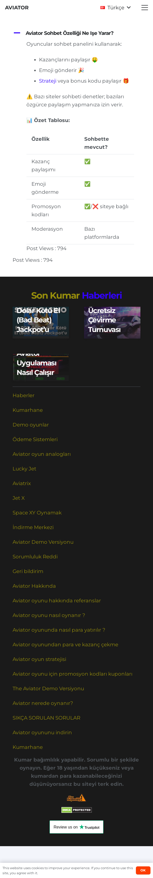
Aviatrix (22, 483)
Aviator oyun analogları (42, 454)
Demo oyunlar (31, 425)
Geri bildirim (28, 571)
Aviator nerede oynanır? (43, 703)
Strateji (47, 81)
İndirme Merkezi (33, 527)
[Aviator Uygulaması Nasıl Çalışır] (41, 368)
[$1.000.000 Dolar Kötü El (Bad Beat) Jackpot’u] (41, 323)
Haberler (23, 395)
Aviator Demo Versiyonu (43, 542)
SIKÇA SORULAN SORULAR (46, 718)
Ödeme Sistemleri (35, 439)
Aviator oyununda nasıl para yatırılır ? (59, 630)
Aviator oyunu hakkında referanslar (57, 601)
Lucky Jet (24, 469)
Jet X (19, 498)
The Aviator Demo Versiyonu (48, 688)
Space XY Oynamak (37, 513)
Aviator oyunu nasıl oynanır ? (49, 615)
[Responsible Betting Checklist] (76, 797)
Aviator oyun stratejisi (39, 659)
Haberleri (102, 295)
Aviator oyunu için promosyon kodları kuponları (72, 674)
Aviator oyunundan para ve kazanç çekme (65, 645)
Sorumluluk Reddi (35, 557)
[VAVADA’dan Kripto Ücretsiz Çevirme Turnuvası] (112, 323)
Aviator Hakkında (34, 586)
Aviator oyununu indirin (42, 732)
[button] (115, 8)
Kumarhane (28, 410)
